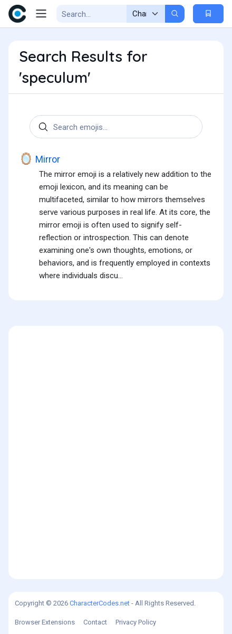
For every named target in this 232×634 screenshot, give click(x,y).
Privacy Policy (135, 622)
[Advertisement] (116, 452)
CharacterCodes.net (100, 603)
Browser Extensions (45, 622)
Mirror (39, 159)
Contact (95, 622)
